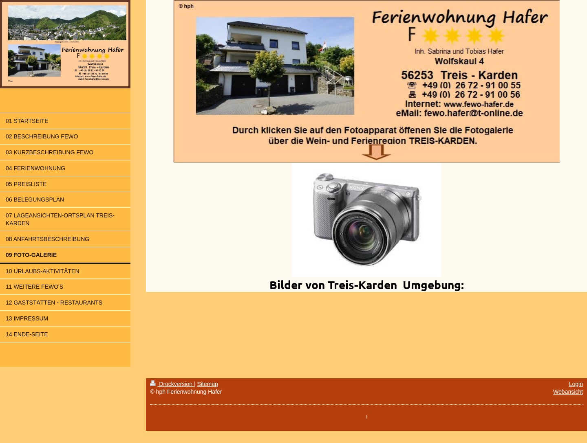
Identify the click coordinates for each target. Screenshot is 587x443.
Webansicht (568, 391)
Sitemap (207, 384)
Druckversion (172, 384)
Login (576, 384)
